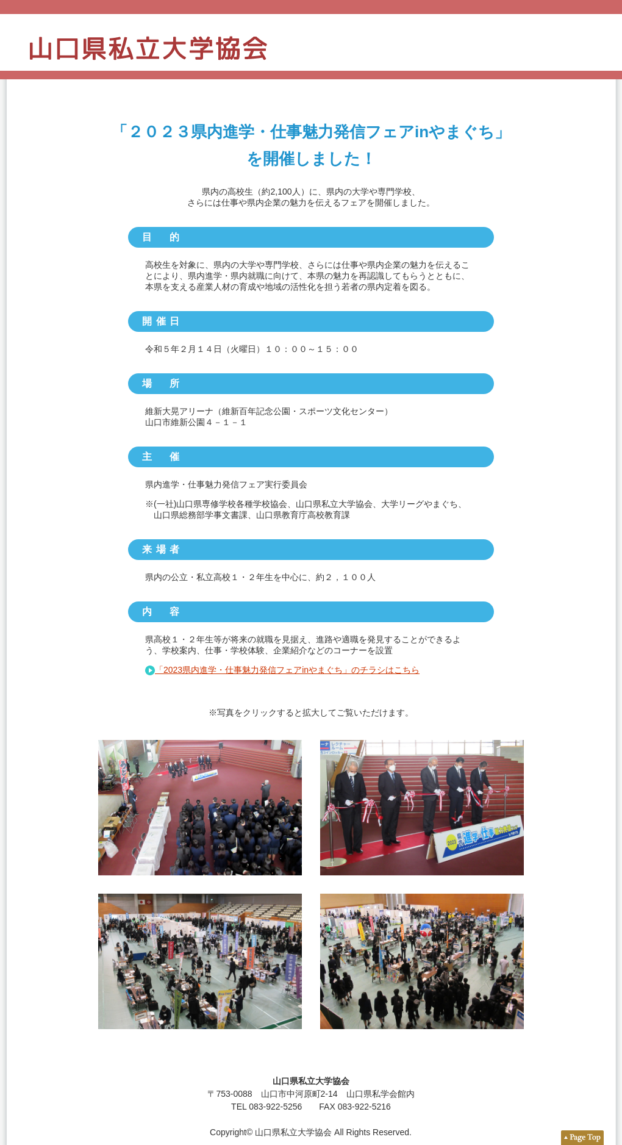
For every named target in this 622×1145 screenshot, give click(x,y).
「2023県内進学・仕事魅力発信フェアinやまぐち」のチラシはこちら (287, 670)
